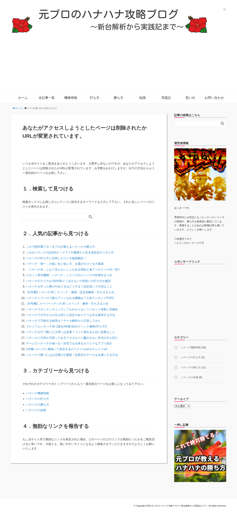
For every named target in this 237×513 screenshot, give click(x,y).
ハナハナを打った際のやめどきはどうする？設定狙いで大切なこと (69, 286)
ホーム (23, 98)
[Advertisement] (118, 60)
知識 (142, 98)
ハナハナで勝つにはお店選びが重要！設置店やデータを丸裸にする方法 (72, 354)
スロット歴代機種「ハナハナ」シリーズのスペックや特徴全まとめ (69, 275)
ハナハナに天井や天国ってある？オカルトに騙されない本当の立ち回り (72, 337)
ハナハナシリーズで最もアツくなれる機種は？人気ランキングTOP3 (70, 298)
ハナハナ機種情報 (37, 393)
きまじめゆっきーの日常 (190, 242)
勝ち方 (118, 98)
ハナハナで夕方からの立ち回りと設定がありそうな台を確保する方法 (70, 314)
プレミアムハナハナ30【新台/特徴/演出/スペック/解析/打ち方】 (67, 326)
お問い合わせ (214, 98)
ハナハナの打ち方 (37, 398)
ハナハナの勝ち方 (37, 404)
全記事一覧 (47, 98)
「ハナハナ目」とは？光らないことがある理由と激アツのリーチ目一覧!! (73, 269)
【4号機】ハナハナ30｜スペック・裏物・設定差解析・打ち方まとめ (70, 292)
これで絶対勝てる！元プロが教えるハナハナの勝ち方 (60, 246)
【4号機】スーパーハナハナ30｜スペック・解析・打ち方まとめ (67, 303)
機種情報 (70, 98)
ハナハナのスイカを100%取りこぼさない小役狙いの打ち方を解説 (68, 280)
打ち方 (94, 98)
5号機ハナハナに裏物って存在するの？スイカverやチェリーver (66, 349)
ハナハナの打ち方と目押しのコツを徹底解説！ (56, 258)
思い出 (190, 98)
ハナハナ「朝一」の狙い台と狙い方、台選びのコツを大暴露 (65, 263)
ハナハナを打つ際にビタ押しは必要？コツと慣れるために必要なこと (70, 332)
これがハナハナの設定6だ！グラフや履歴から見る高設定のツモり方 (70, 252)
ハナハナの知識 (36, 410)
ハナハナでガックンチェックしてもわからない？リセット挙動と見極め (72, 309)
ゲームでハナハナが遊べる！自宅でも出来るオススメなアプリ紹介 (69, 343)
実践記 (166, 98)
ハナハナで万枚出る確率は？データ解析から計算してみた (63, 320)
